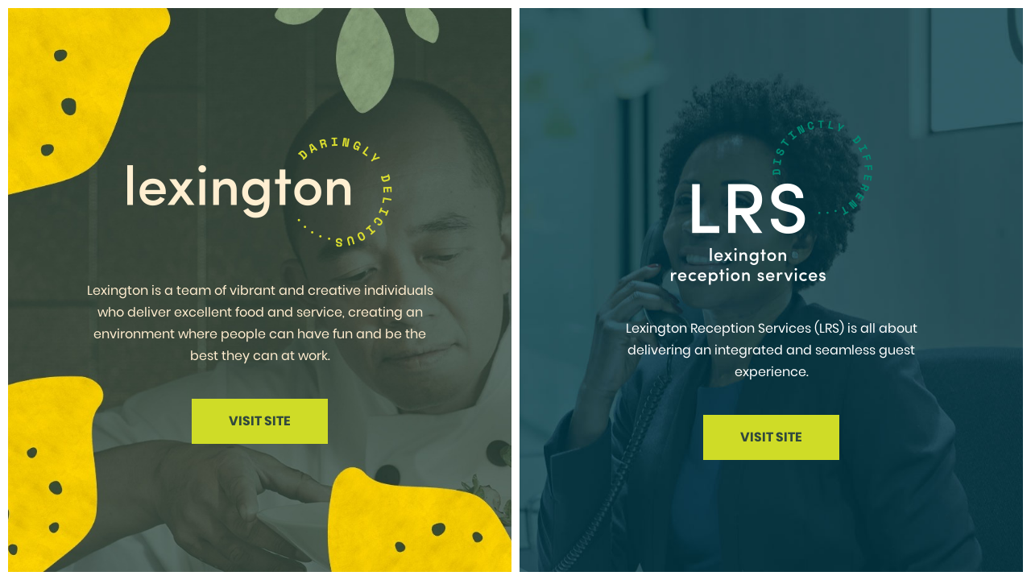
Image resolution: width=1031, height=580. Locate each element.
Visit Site (260, 421)
